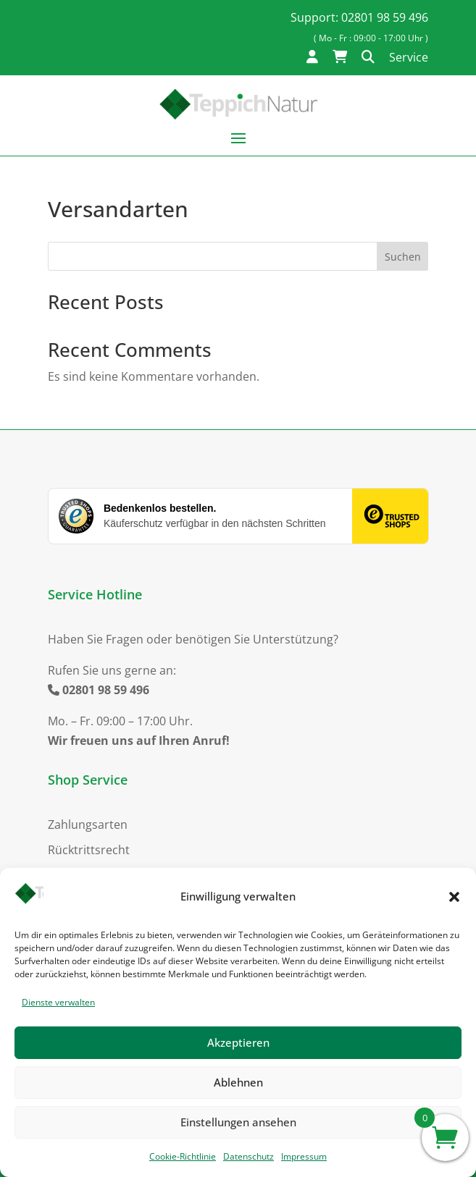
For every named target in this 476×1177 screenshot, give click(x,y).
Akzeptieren (238, 1042)
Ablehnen (238, 1082)
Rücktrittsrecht (89, 850)
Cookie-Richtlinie (182, 1156)
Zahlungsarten (88, 824)
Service (408, 57)
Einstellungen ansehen (238, 1122)
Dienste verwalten (58, 1002)
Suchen (403, 256)
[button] (454, 897)
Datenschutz (248, 1156)
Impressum (304, 1156)
